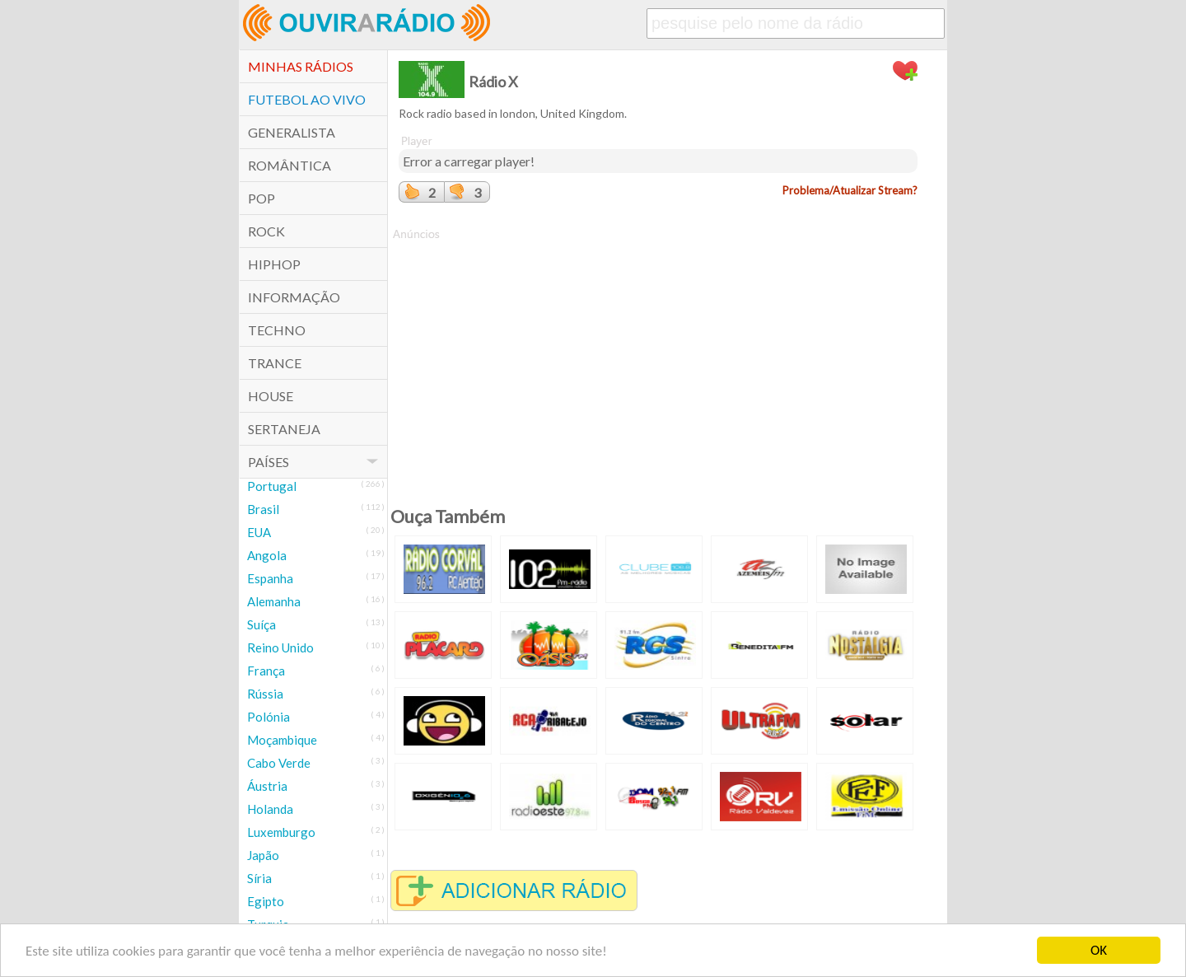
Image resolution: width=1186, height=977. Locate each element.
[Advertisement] (658, 357)
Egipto (265, 901)
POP (261, 198)
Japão (263, 855)
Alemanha (274, 601)
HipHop (274, 264)
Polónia (268, 716)
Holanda (270, 809)
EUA (259, 532)
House (270, 396)
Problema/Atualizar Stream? (850, 190)
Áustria (267, 785)
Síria (259, 878)
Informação (294, 297)
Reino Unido (280, 647)
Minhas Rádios (300, 66)
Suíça (261, 624)
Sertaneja (284, 429)
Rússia (265, 693)
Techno (277, 330)
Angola (267, 555)
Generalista (291, 132)
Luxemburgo (281, 832)
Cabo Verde (279, 762)
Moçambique (282, 739)
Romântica (289, 165)
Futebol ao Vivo (307, 99)
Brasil (263, 509)
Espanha (270, 578)
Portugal (271, 486)
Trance (274, 363)
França (266, 670)
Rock (266, 231)
